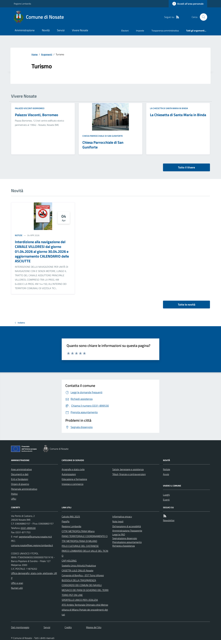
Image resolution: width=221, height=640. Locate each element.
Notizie (18, 235)
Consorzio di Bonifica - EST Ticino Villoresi (83, 575)
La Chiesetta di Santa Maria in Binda (169, 108)
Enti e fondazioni (19, 479)
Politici (14, 494)
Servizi (61, 30)
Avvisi (166, 474)
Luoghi (166, 495)
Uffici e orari (17, 583)
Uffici (13, 499)
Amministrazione (25, 30)
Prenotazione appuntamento (127, 542)
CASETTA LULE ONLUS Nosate (77, 570)
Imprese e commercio (72, 484)
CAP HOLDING (69, 560)
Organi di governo (20, 484)
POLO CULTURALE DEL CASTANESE (80, 546)
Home (34, 54)
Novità (46, 30)
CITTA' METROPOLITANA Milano (78, 531)
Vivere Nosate (80, 30)
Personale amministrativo (24, 489)
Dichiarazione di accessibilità (126, 526)
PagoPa (65, 521)
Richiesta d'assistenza (123, 546)
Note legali (117, 521)
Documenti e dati (19, 474)
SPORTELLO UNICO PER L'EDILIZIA (80, 600)
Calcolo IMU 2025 (71, 516)
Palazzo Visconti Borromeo (29, 108)
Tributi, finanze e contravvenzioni (129, 474)
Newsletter (168, 520)
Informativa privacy (122, 516)
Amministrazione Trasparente (127, 530)
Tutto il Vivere (186, 167)
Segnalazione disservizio (124, 538)
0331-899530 (28, 528)
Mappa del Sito (93, 627)
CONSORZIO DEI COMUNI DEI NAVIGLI (82, 585)
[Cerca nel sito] (202, 17)
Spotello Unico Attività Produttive (79, 565)
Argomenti (46, 54)
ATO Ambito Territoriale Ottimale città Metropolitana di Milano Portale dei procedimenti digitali (85, 609)
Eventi (166, 499)
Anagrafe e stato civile (73, 469)
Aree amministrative (21, 469)
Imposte (140, 30)
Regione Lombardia (22, 3)
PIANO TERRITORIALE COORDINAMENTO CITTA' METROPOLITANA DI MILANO (85, 538)
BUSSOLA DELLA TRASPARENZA (79, 580)
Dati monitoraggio (20, 627)
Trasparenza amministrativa (165, 30)
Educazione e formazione (74, 479)
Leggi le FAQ (118, 534)
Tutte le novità (186, 304)
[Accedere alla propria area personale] (188, 3)
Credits (68, 627)
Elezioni (125, 30)
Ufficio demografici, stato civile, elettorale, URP (34, 575)
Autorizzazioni (69, 474)
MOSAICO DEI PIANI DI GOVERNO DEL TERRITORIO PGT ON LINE (85, 592)
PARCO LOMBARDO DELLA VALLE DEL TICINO (85, 553)
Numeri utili (17, 588)
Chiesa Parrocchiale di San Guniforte (102, 135)
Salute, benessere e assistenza (128, 469)
